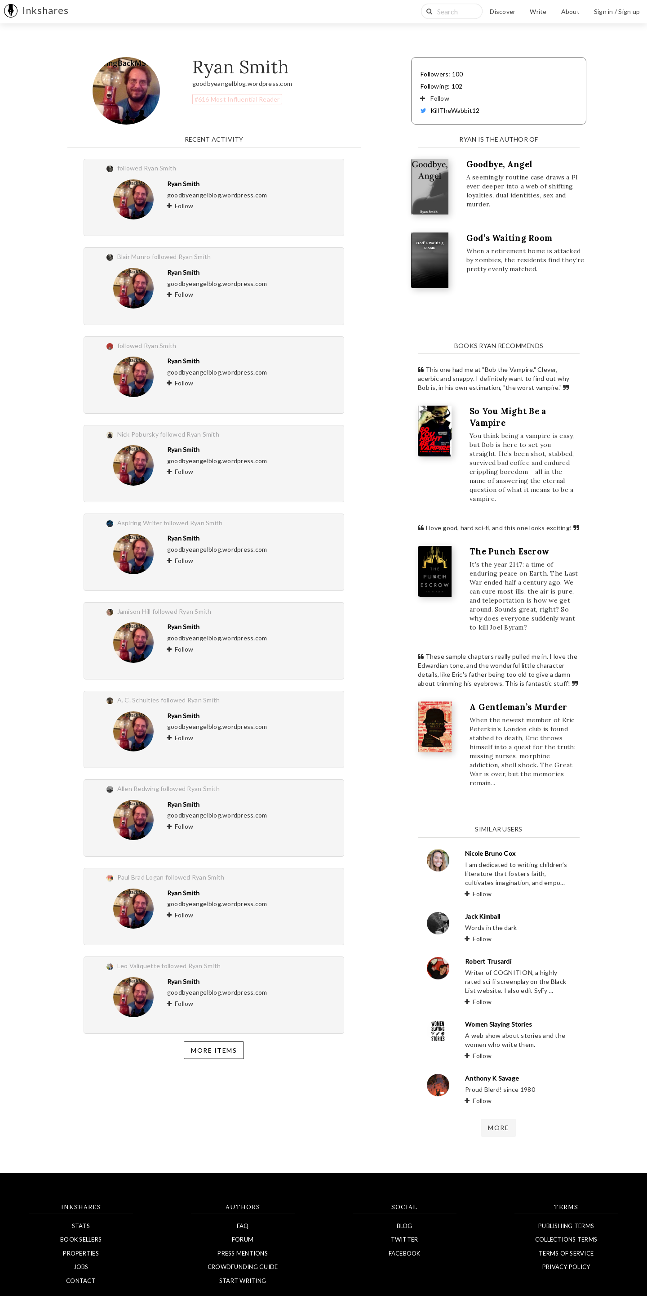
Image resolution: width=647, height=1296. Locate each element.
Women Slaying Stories (498, 1024)
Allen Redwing (138, 788)
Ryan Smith (183, 184)
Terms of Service (566, 1253)
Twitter (404, 1239)
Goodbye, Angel (499, 164)
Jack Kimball (482, 916)
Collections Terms (566, 1239)
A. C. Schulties (138, 700)
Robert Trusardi (488, 961)
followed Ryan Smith (147, 168)
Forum (242, 1239)
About (570, 11)
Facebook (405, 1253)
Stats (81, 1225)
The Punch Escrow (509, 551)
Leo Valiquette (138, 966)
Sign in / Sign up (617, 11)
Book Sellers (81, 1239)
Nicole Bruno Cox (490, 853)
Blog (404, 1225)
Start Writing (242, 1280)
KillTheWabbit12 (450, 110)
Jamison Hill (134, 611)
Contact (81, 1280)
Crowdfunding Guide (243, 1266)
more (498, 1127)
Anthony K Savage (492, 1078)
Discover (502, 11)
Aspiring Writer (139, 523)
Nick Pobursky (138, 434)
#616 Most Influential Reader (237, 99)
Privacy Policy (566, 1266)
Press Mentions (242, 1253)
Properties (81, 1253)
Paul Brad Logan (140, 877)
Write (538, 11)
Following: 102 (442, 86)
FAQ (243, 1225)
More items (214, 1050)
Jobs (81, 1266)
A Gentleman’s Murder (518, 707)
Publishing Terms (566, 1225)
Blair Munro (134, 256)
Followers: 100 (442, 74)
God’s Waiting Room (509, 238)
